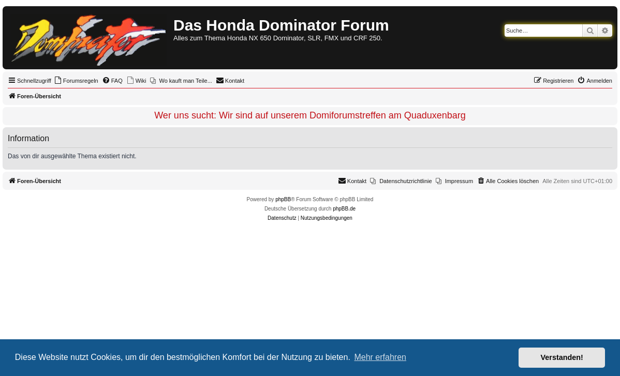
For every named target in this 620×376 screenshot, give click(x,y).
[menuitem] (76, 80)
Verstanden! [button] (562, 357)
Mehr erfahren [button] (380, 357)
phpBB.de (344, 209)
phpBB (283, 199)
